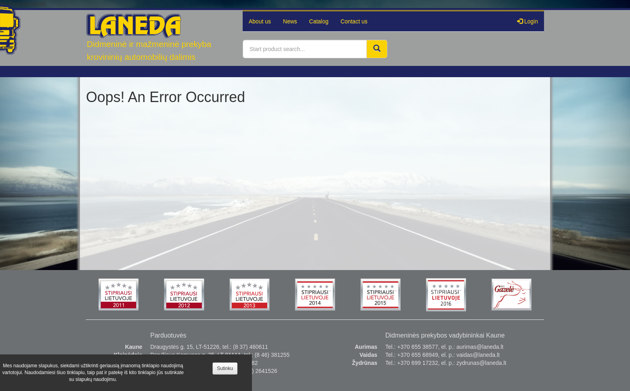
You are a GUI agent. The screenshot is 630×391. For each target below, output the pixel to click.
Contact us (354, 21)
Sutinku (225, 368)
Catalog (318, 21)
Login (527, 21)
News (290, 21)
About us (260, 21)
